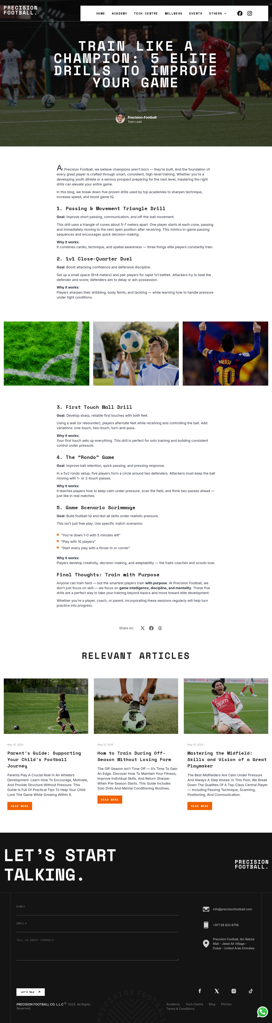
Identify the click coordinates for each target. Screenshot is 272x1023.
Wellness (173, 13)
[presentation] (45, 974)
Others (217, 13)
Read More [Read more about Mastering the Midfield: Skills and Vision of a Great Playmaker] (200, 806)
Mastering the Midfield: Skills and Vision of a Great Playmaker (227, 759)
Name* (20, 906)
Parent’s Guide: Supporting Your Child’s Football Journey (44, 759)
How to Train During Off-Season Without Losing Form (134, 756)
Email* (21, 923)
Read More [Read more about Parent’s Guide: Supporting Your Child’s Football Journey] (20, 806)
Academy (119, 13)
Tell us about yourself (35, 940)
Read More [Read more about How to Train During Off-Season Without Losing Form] (110, 800)
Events (195, 13)
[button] (142, 628)
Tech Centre (146, 13)
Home (100, 13)
